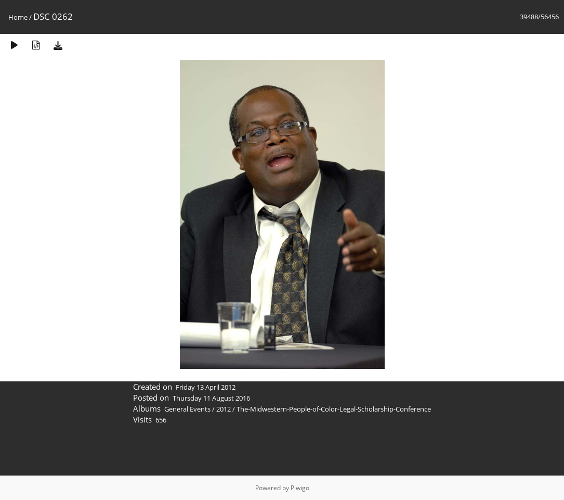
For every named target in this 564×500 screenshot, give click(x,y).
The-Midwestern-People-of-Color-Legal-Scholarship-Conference (334, 409)
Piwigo (300, 487)
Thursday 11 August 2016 (211, 398)
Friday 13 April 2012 (205, 387)
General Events (187, 409)
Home (18, 17)
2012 (223, 409)
